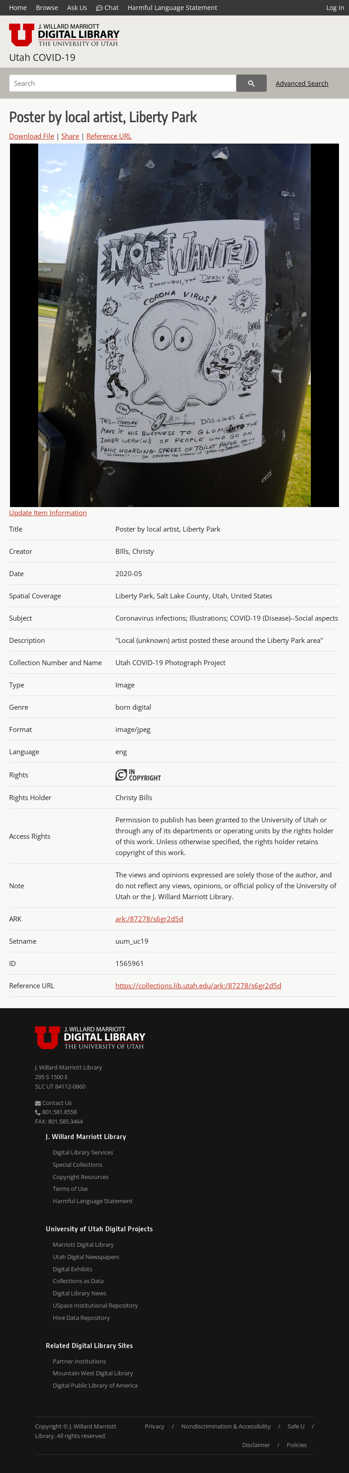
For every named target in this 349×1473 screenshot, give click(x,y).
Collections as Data (78, 1281)
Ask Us (77, 7)
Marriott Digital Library (83, 1244)
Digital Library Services (83, 1152)
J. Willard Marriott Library (68, 1067)
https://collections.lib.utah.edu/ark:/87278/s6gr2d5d (198, 985)
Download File (31, 135)
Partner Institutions (79, 1361)
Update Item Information (48, 512)
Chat (107, 7)
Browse (47, 7)
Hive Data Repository (81, 1318)
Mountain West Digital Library (93, 1373)
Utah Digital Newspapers (86, 1257)
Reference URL (109, 135)
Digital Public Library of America (95, 1385)
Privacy (155, 1426)
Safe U (296, 1426)
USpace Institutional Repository (95, 1305)
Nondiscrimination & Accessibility (226, 1426)
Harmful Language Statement (172, 7)
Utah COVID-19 (42, 57)
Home (18, 7)
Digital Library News (79, 1293)
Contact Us (53, 1103)
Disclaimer (256, 1445)
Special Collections (77, 1164)
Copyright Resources (81, 1177)
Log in (335, 7)
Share (70, 135)
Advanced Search (302, 83)
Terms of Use (70, 1188)
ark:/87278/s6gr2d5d (149, 918)
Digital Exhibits (72, 1269)
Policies (297, 1445)
